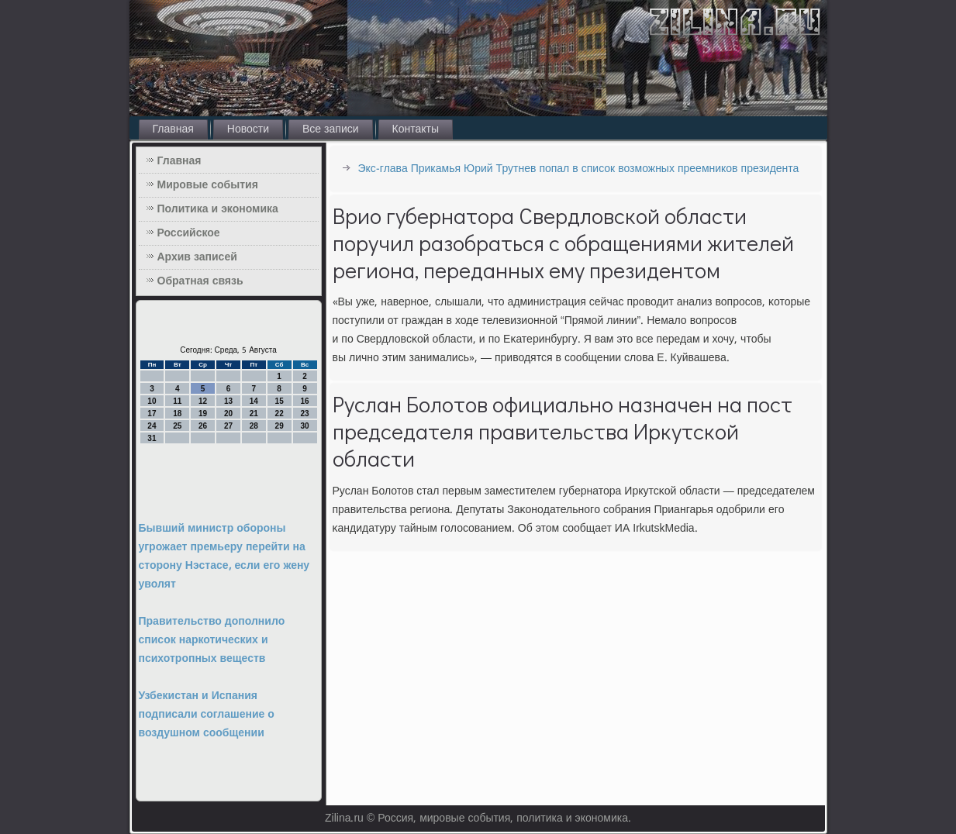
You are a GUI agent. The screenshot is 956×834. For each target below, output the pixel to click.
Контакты (415, 129)
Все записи (330, 129)
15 (279, 401)
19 (202, 413)
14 (254, 401)
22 (279, 413)
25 (177, 426)
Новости (248, 129)
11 (177, 401)
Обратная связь (200, 281)
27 (228, 426)
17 (151, 413)
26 (202, 426)
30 (304, 426)
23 (304, 413)
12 (202, 401)
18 (177, 413)
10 (151, 401)
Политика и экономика (217, 209)
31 (151, 438)
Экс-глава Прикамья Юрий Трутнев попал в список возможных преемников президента (578, 169)
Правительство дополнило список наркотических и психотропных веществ (212, 640)
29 (279, 426)
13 (228, 401)
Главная (173, 129)
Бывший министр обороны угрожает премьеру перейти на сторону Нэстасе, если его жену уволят (224, 556)
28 (254, 426)
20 (228, 413)
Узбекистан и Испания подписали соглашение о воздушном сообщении (206, 715)
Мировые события (207, 185)
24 (151, 426)
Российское (188, 233)
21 (254, 413)
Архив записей (197, 257)
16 (304, 401)
